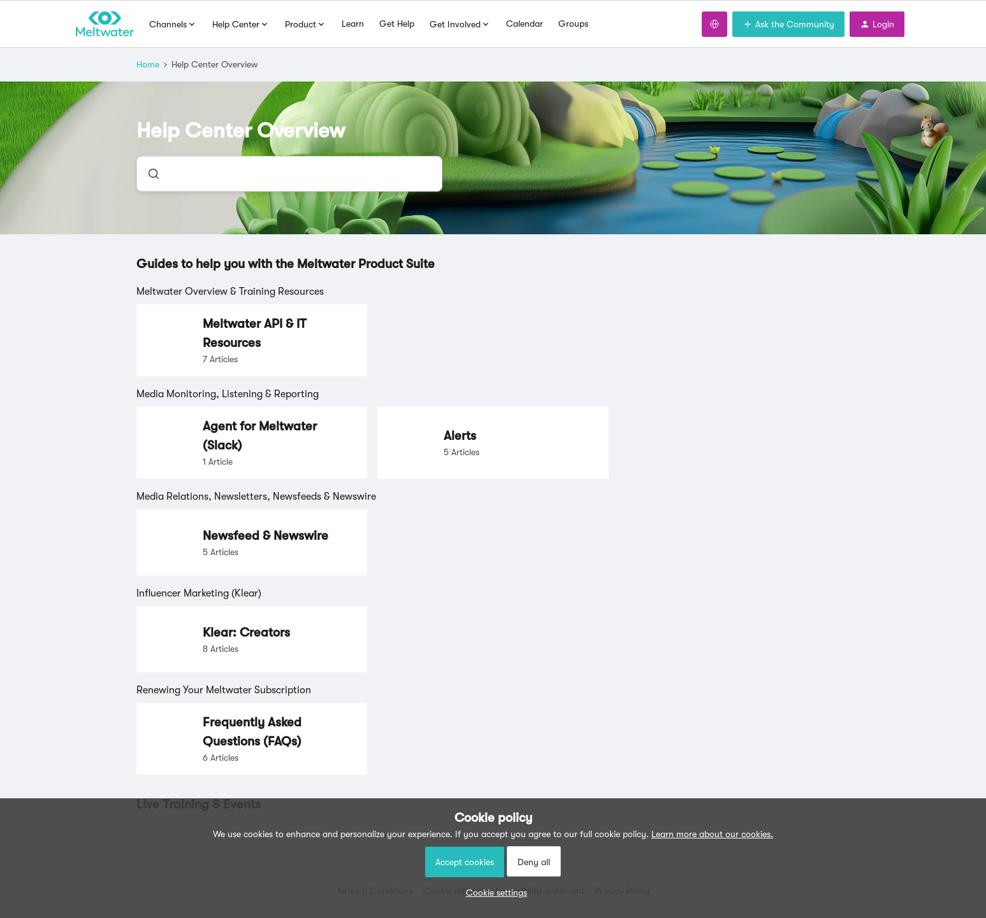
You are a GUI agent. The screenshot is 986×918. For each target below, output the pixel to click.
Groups (573, 23)
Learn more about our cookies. (712, 834)
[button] (493, 892)
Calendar (524, 23)
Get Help (396, 23)
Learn (353, 23)
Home (147, 64)
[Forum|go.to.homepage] (105, 24)
